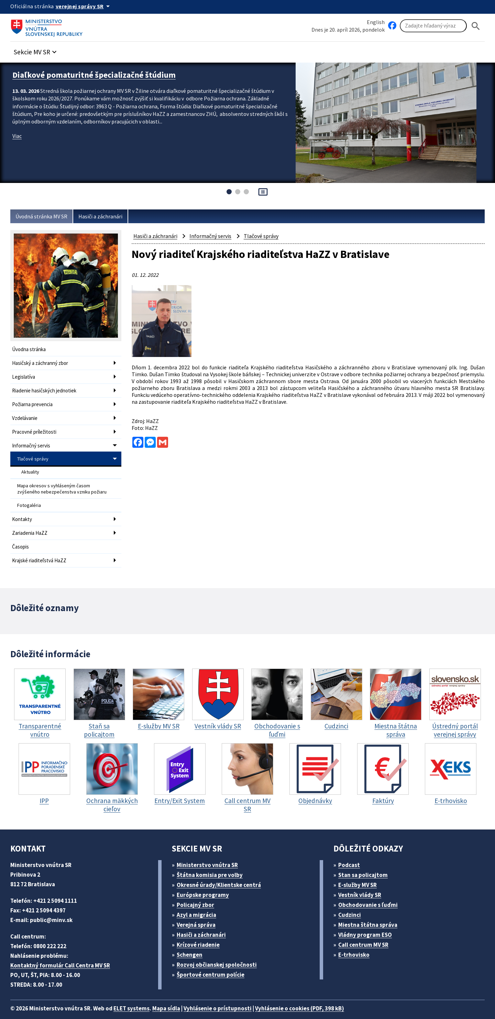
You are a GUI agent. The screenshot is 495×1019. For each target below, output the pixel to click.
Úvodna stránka (30, 349)
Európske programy (205, 883)
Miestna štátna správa (370, 913)
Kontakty (22, 510)
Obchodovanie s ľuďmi (371, 893)
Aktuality (30, 465)
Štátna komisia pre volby (212, 863)
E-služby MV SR (362, 873)
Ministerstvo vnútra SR (209, 853)
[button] (38, 50)
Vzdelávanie (26, 415)
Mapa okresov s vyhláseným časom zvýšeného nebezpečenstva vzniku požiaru (63, 481)
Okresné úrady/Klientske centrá (221, 873)
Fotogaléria (29, 497)
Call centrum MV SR (367, 933)
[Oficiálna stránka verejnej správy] (86, 6)
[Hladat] (476, 26)
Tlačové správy (33, 453)
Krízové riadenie (200, 933)
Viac (17, 135)
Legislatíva (24, 375)
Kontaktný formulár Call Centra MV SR (63, 954)
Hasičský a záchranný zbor (43, 362)
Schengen (192, 943)
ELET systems (138, 997)
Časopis (21, 536)
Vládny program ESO (369, 923)
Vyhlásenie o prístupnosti (231, 997)
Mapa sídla (176, 997)
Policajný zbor (198, 893)
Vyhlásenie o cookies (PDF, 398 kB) (319, 997)
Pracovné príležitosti (35, 428)
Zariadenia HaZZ (31, 523)
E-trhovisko (356, 943)
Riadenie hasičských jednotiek (46, 388)
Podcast (351, 853)
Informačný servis (32, 441)
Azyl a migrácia (199, 903)
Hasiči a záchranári (107, 216)
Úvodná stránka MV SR (44, 216)
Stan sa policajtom (365, 863)
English (376, 22)
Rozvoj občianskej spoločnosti (220, 953)
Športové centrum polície (213, 963)
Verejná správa (198, 913)
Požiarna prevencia (34, 401)
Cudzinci (352, 903)
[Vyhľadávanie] (433, 26)
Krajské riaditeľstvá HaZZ (41, 549)
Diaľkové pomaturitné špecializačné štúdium (99, 74)
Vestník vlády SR (363, 883)
